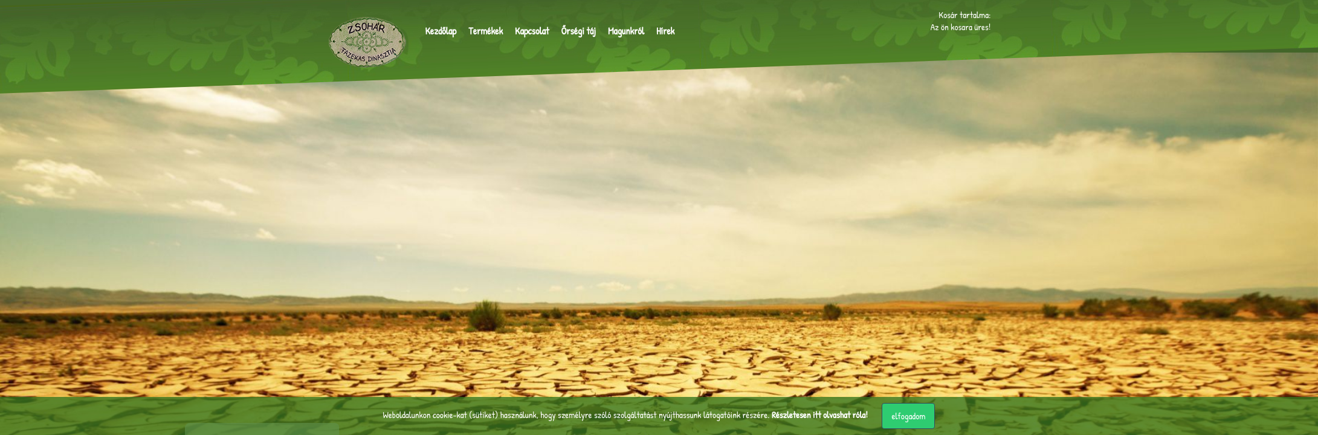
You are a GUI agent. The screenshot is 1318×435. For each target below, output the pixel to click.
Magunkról (626, 30)
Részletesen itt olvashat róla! (820, 414)
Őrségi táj (578, 30)
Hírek (665, 30)
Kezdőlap (441, 30)
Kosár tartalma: (964, 14)
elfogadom (908, 416)
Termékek (485, 30)
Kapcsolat (532, 30)
